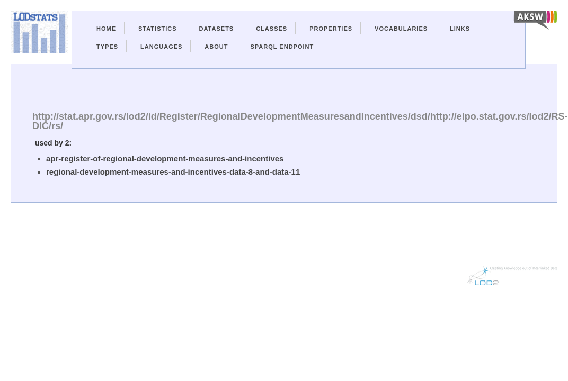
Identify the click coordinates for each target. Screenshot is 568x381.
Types (107, 46)
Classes (271, 28)
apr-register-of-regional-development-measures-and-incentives (164, 158)
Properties (330, 28)
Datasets (216, 28)
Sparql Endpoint (282, 46)
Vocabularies (401, 28)
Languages (161, 46)
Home (106, 28)
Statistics (157, 28)
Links (460, 28)
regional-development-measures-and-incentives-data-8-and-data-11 (173, 171)
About (216, 46)
